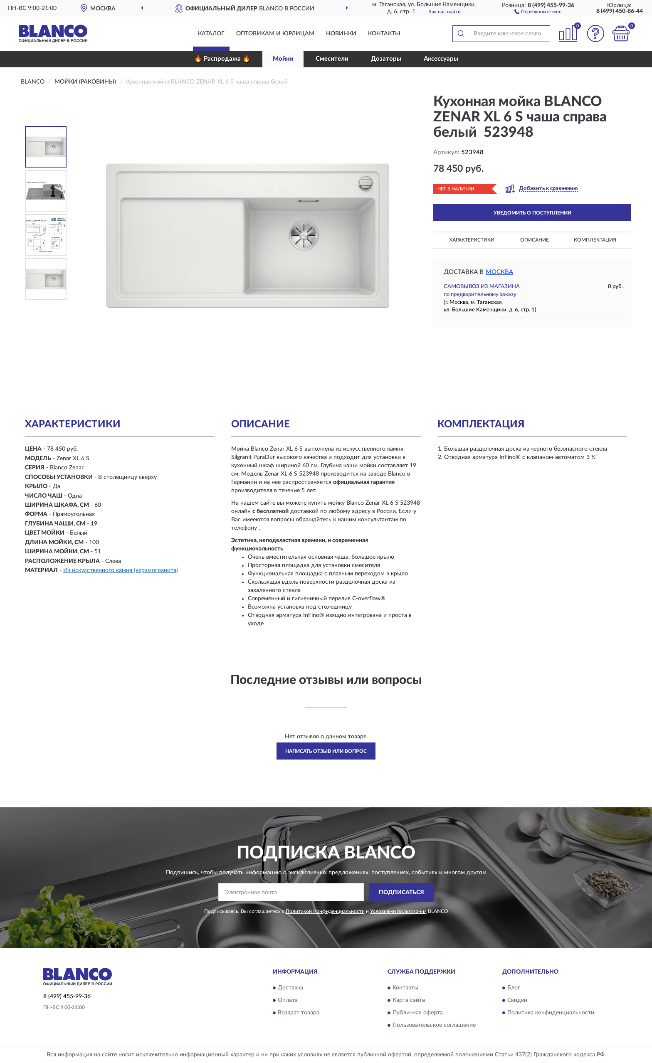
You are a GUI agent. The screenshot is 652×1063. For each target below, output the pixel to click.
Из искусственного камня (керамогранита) (120, 570)
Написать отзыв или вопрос (326, 751)
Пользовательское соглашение (434, 1025)
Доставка (290, 988)
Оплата (288, 1001)
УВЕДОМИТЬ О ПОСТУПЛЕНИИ (532, 212)
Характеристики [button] (471, 239)
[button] (537, 11)
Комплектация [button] (595, 239)
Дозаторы (386, 59)
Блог (513, 988)
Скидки (517, 1001)
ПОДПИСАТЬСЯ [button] (401, 892)
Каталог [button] (211, 34)
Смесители (332, 59)
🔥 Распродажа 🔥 (222, 59)
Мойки (283, 59)
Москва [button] (499, 272)
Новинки (341, 34)
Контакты (384, 34)
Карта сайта (409, 1001)
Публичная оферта (418, 1013)
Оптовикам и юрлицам (275, 34)
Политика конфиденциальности (550, 1013)
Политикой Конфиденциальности (325, 911)
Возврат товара (298, 1013)
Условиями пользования (398, 911)
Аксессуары (441, 59)
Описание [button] (534, 239)
